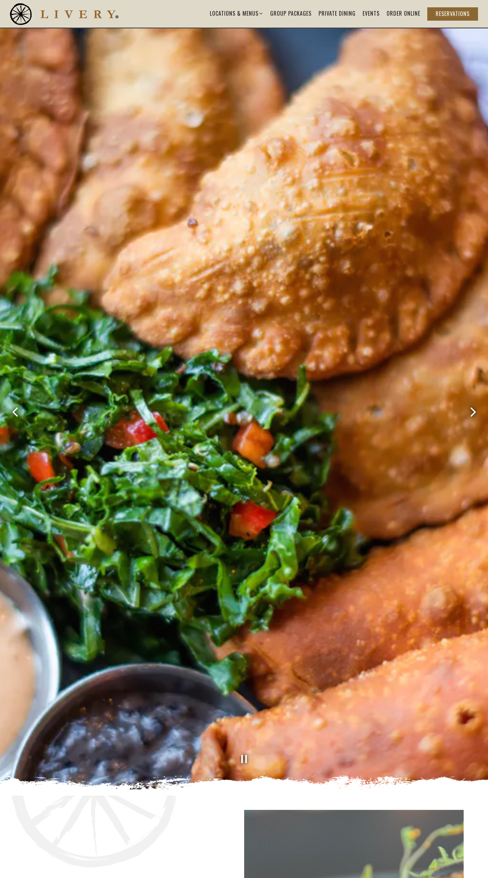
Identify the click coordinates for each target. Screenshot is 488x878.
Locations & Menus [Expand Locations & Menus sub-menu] (236, 13)
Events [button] (371, 13)
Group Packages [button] (291, 13)
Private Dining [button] (337, 13)
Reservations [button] (453, 14)
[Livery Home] (64, 13)
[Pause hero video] (244, 727)
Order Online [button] (403, 13)
